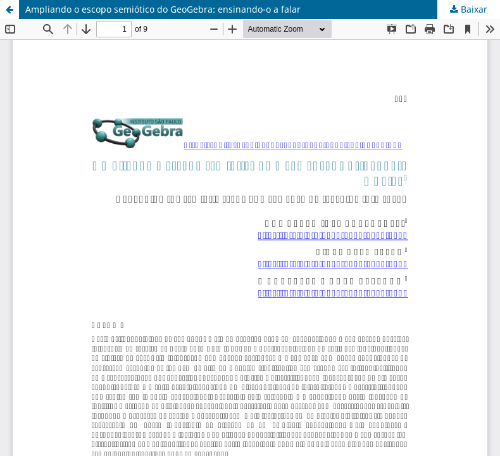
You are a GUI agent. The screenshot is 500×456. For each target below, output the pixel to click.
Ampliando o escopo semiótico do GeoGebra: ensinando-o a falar (163, 9)
